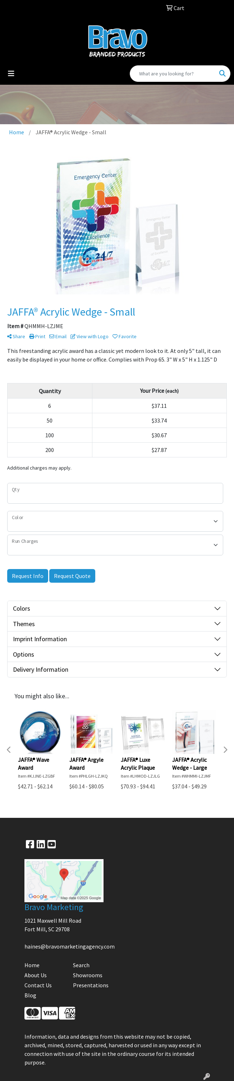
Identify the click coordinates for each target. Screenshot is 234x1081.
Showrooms (87, 975)
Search (81, 965)
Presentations (91, 985)
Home (32, 965)
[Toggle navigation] (11, 74)
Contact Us (38, 985)
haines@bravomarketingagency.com (69, 946)
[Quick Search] (172, 73)
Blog (30, 995)
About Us (35, 975)
